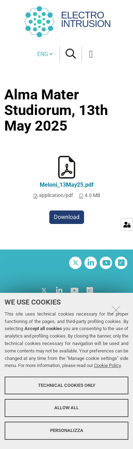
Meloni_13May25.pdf (67, 184)
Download (66, 217)
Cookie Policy (107, 365)
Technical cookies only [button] (66, 385)
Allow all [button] (66, 407)
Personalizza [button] (66, 430)
